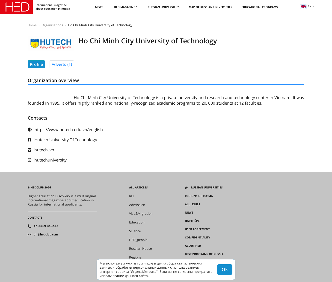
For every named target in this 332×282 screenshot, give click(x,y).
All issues (192, 204)
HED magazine (124, 7)
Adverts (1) (62, 64)
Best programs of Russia (204, 254)
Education (137, 222)
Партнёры (192, 221)
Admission (137, 205)
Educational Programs (259, 7)
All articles (138, 187)
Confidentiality (197, 237)
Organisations (52, 25)
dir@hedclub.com (46, 234)
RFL (131, 196)
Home (32, 25)
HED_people (138, 240)
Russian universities (164, 7)
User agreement (197, 229)
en (305, 6)
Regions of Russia (199, 196)
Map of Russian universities (210, 7)
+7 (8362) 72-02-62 (46, 226)
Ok (225, 269)
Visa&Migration (141, 214)
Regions (135, 257)
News (99, 7)
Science (135, 231)
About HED (193, 246)
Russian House (140, 249)
